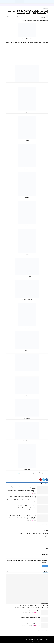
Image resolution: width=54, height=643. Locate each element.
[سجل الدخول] (27, 2)
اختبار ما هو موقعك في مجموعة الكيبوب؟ (32, 623)
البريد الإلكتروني (44, 554)
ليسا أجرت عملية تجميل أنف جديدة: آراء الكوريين (25, 505)
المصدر (46, 475)
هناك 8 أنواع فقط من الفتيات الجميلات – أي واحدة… (30, 616)
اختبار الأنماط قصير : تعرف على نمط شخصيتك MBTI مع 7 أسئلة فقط (32, 605)
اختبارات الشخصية (45, 602)
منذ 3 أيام (29, 493)
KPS (44, 15)
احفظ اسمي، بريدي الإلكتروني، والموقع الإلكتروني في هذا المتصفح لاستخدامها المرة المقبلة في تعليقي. (27, 560)
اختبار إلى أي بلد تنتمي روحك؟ (34, 610)
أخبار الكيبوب (45, 8)
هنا (18, 472)
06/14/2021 (43, 17)
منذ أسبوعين (29, 520)
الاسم (46, 548)
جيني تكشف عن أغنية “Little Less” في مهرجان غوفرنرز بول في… (22, 515)
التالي (42, 524)
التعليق (46, 536)
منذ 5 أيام (29, 502)
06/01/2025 (31, 618)
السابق (46, 524)
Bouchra (34, 618)
